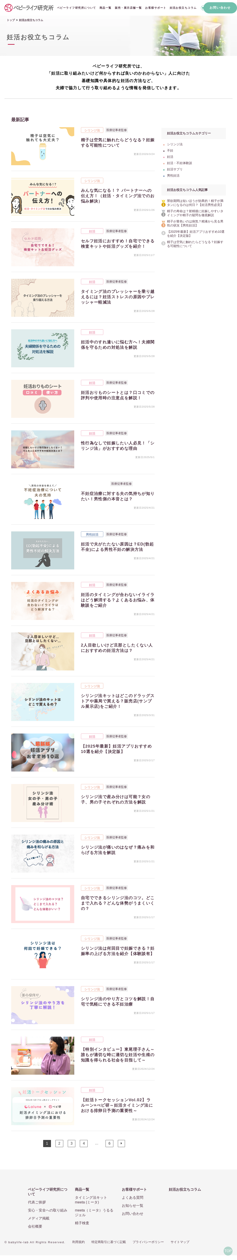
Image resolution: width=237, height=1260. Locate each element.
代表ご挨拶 (37, 1202)
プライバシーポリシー (148, 1242)
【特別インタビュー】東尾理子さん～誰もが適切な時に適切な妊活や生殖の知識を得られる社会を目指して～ (118, 1054)
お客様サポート (155, 7)
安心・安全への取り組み (47, 1210)
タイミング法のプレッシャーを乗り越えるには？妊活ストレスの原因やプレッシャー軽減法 (118, 296)
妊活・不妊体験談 (94, 484)
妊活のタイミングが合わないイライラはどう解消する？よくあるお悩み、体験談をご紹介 (118, 600)
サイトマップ (180, 1242)
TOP (228, 1251)
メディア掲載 (38, 1218)
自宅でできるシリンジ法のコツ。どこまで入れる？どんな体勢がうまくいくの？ (118, 903)
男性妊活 (92, 534)
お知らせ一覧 (132, 1205)
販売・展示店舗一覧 (128, 7)
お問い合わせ (220, 7)
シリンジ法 (92, 130)
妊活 (92, 231)
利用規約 (78, 1242)
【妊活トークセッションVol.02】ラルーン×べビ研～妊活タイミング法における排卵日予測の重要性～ (117, 1105)
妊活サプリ (175, 169)
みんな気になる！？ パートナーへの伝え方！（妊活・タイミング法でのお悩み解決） (118, 195)
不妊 (170, 150)
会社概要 (35, 1226)
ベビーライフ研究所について (76, 7)
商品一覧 (105, 7)
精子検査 (82, 1223)
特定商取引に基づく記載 (108, 1242)
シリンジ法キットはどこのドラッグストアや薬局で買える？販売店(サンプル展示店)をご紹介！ (118, 701)
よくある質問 (132, 1197)
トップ (11, 20)
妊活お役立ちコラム (183, 7)
